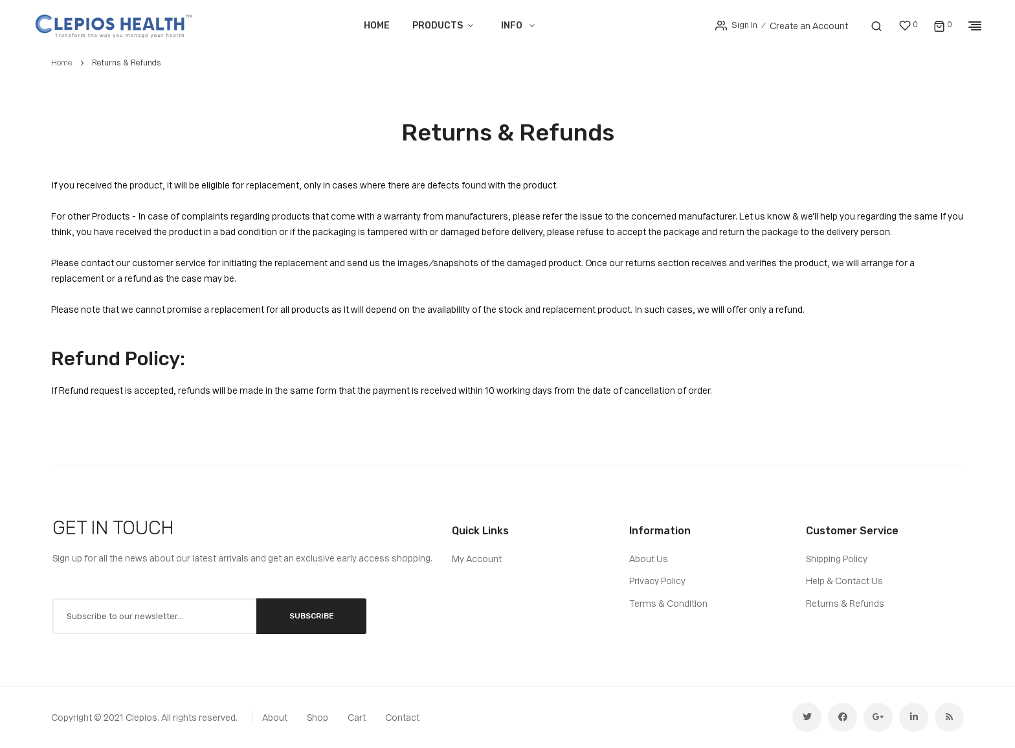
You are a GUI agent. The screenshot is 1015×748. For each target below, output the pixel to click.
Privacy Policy (657, 581)
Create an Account (809, 26)
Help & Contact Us (844, 581)
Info (512, 25)
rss (949, 717)
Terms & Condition (668, 603)
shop (317, 717)
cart (357, 717)
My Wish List (915, 24)
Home (376, 25)
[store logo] (113, 26)
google (878, 717)
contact (402, 717)
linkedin (913, 717)
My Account (477, 559)
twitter (806, 717)
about (274, 717)
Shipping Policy (836, 559)
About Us (648, 559)
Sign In (743, 25)
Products (437, 25)
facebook (842, 717)
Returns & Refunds (845, 603)
